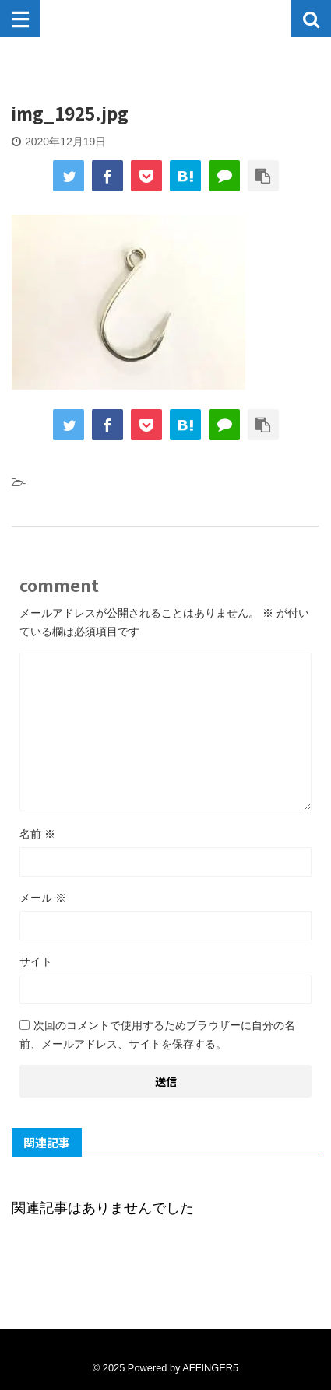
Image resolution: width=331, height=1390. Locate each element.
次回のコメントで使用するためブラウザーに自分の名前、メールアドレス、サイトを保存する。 (157, 1034)
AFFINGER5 (210, 1368)
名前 (37, 834)
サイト (35, 961)
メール (42, 897)
